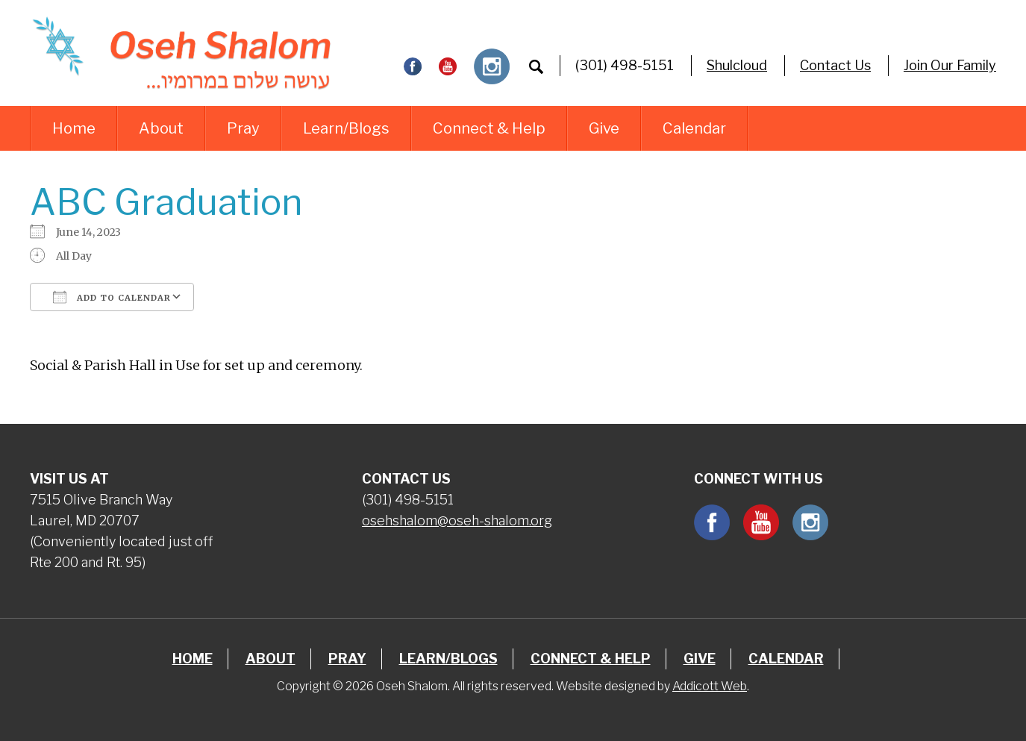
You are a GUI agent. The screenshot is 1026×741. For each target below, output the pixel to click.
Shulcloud (737, 65)
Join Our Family (950, 65)
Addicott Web (709, 686)
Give (604, 128)
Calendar (694, 128)
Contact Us (835, 65)
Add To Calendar (112, 297)
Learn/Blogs (346, 128)
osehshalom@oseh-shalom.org (457, 520)
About (161, 128)
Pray (243, 128)
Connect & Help (489, 128)
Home (74, 128)
